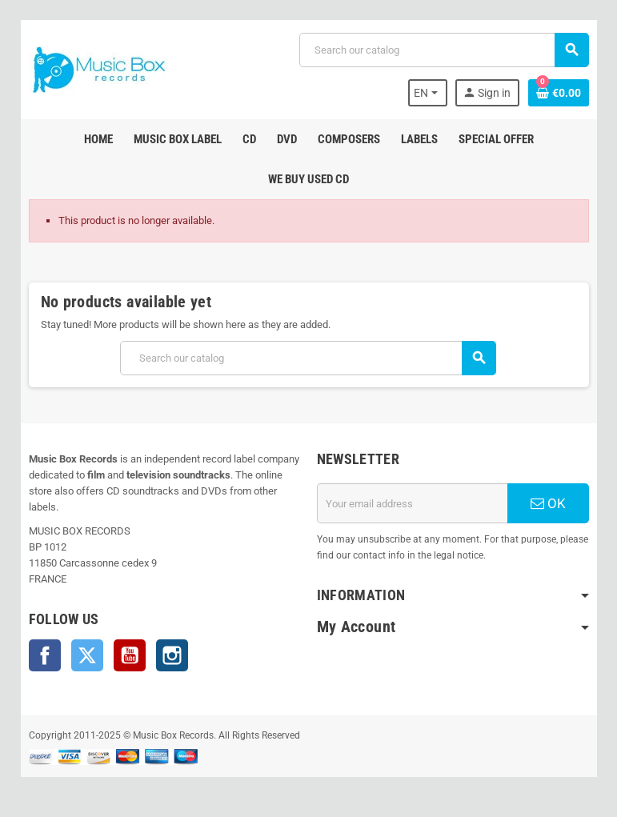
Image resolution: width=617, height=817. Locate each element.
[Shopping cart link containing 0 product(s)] (558, 92)
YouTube (130, 655)
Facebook (45, 655)
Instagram (172, 655)
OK (548, 503)
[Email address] (412, 503)
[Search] (443, 50)
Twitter (87, 655)
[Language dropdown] (427, 92)
